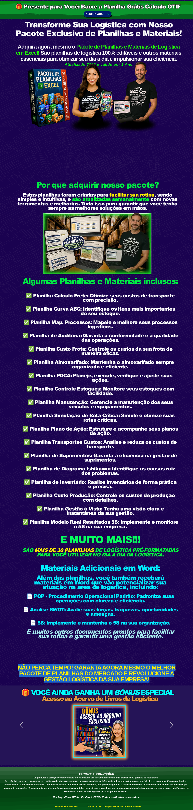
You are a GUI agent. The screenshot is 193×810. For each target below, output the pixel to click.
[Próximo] (171, 725)
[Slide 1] (96, 755)
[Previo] (21, 725)
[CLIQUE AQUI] (97, 14)
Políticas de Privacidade (69, 806)
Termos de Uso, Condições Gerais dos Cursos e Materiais (114, 806)
